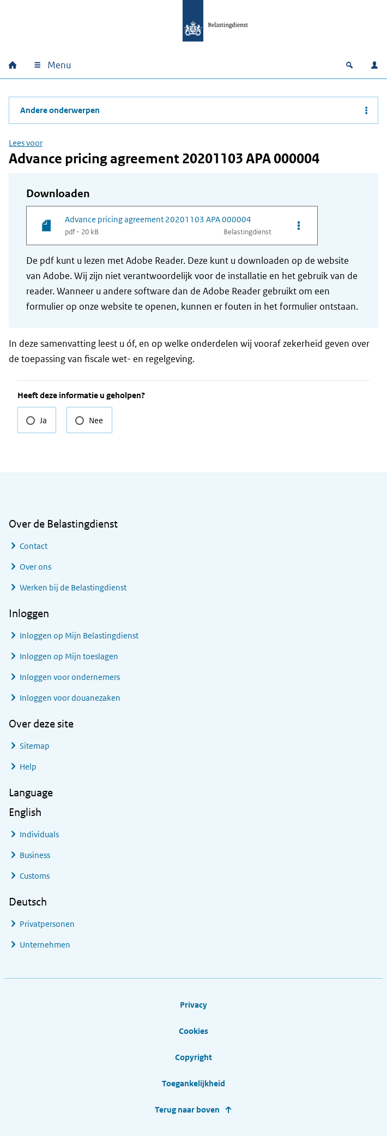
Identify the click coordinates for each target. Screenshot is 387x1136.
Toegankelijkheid (193, 1083)
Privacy (193, 1004)
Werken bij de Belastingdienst (73, 587)
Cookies (193, 1031)
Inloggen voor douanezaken (70, 698)
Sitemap (35, 746)
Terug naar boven (187, 1109)
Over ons (35, 566)
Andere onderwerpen (60, 110)
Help (28, 766)
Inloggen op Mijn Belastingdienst (79, 635)
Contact (33, 546)
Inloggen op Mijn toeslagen (69, 656)
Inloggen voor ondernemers (70, 677)
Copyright (193, 1057)
